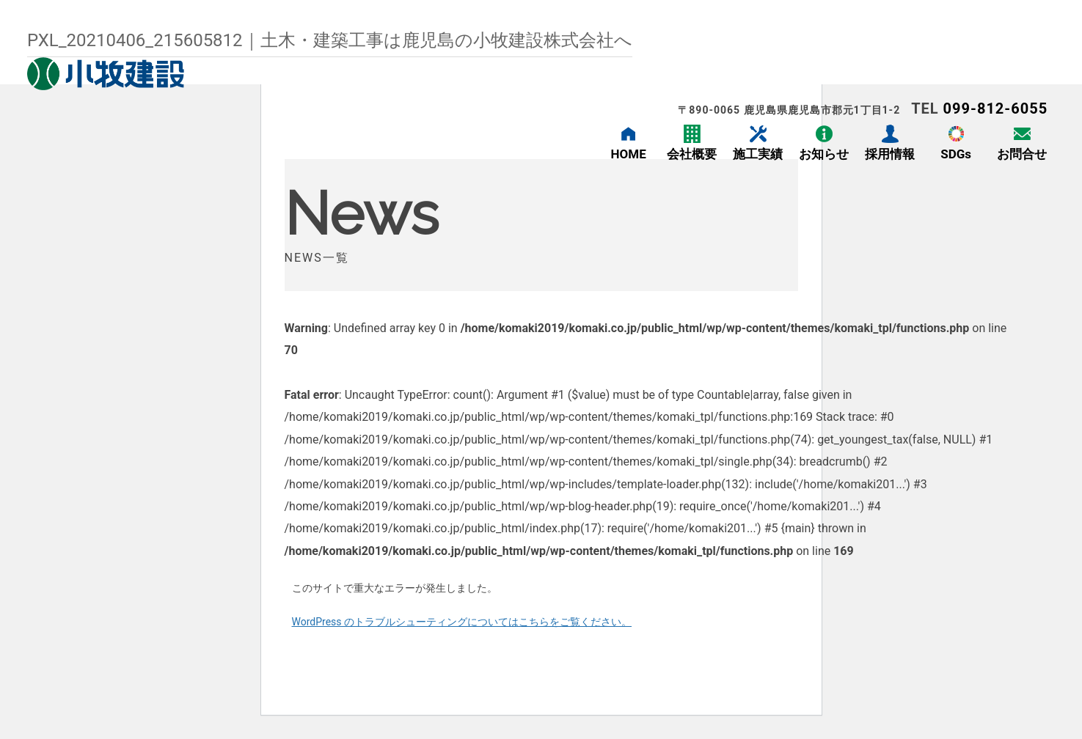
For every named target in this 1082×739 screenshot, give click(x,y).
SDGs (955, 154)
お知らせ (824, 154)
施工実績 (758, 154)
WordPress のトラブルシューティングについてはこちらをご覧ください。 (462, 622)
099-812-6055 (995, 108)
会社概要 (692, 154)
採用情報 (890, 154)
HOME (628, 154)
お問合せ (1022, 154)
